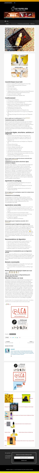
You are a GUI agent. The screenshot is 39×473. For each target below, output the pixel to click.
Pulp (20, 49)
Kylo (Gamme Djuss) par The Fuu (16, 23)
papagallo (13, 349)
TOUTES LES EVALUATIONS (24, 23)
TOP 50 (33, 23)
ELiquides (10, 44)
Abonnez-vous (24, 460)
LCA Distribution (8, 456)
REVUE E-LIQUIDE (12, 334)
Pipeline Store (7, 458)
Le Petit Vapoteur (8, 455)
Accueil (8, 44)
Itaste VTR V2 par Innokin (12, 342)
